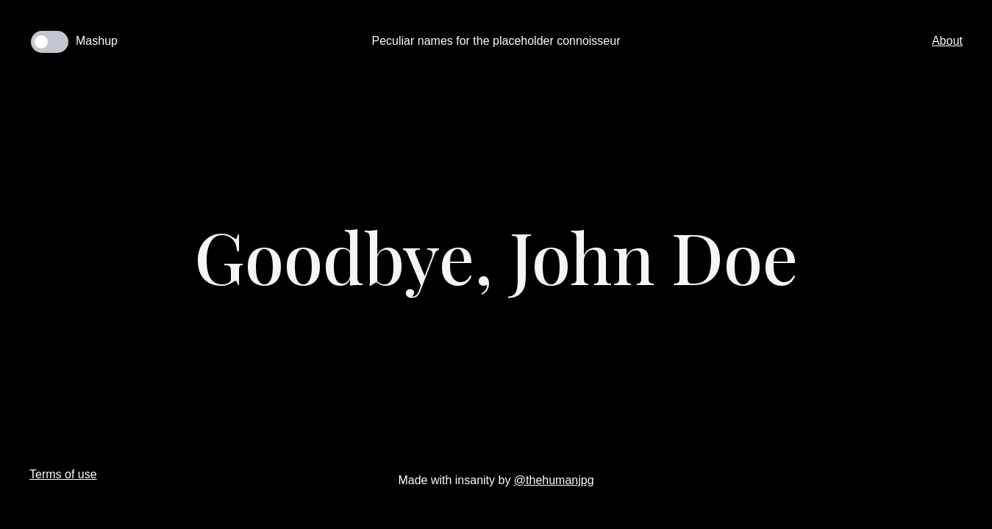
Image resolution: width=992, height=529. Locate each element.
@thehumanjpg (554, 480)
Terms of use (63, 474)
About (947, 41)
